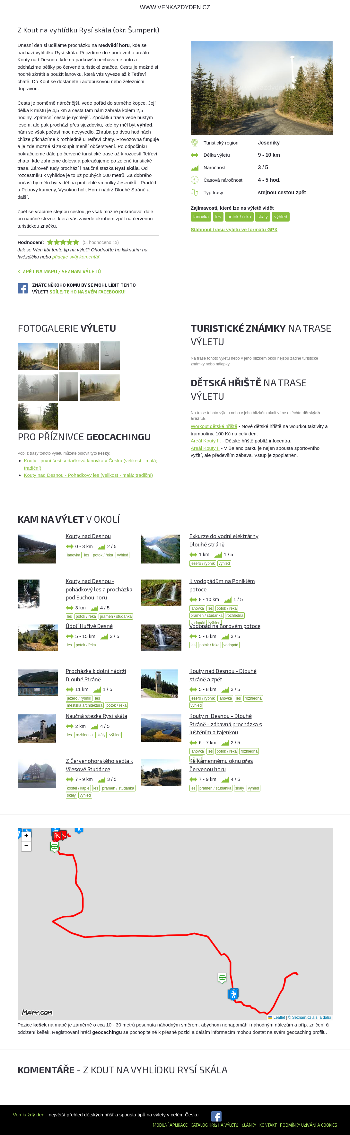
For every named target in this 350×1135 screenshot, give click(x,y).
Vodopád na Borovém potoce (224, 626)
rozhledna (234, 615)
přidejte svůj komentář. (76, 256)
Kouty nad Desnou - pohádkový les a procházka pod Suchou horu (99, 589)
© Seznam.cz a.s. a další (309, 1017)
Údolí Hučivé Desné (89, 626)
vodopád (230, 645)
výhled (280, 216)
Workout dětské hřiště (214, 426)
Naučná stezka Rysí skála (96, 715)
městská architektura (85, 705)
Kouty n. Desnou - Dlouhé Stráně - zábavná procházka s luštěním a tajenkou (225, 723)
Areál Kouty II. (206, 440)
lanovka (201, 216)
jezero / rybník (203, 563)
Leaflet (276, 1017)
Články (249, 1125)
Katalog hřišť (205, 1125)
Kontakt (268, 1125)
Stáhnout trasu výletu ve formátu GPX (234, 229)
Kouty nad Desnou (88, 536)
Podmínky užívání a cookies (308, 1125)
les (218, 216)
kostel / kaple (78, 788)
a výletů (229, 1125)
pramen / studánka (116, 616)
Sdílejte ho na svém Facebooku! (87, 291)
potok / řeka (239, 216)
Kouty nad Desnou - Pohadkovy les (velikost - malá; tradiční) (88, 475)
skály (263, 216)
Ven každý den (28, 1114)
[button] (222, 978)
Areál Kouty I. (205, 448)
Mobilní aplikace (170, 1125)
